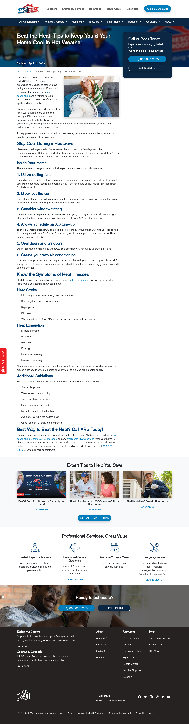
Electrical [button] (94, 21)
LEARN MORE (75, 579)
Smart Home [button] (114, 21)
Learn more (23, 645)
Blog (29, 71)
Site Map (154, 650)
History (100, 657)
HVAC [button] (168, 21)
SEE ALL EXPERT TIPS (94, 518)
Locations (52, 8)
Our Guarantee (131, 637)
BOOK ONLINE (147, 68)
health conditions (76, 280)
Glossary (127, 676)
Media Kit (101, 650)
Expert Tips (132, 8)
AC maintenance (48, 438)
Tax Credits (95, 8)
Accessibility (155, 644)
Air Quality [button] (152, 21)
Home (20, 71)
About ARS (102, 637)
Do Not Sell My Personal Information (36, 712)
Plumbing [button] (77, 21)
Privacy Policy (66, 712)
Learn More (41, 509)
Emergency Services (73, 8)
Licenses (127, 644)
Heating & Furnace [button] (54, 21)
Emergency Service (159, 637)
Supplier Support (132, 670)
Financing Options (132, 650)
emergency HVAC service (80, 438)
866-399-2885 (147, 59)
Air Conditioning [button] (28, 21)
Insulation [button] (133, 21)
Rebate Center (113, 8)
